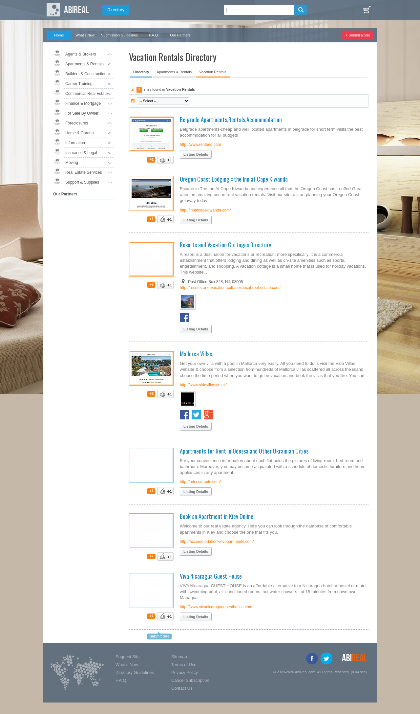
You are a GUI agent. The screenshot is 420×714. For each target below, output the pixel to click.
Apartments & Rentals (84, 64)
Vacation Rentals (212, 72)
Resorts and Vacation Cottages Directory (225, 244)
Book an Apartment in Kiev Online (216, 516)
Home (59, 35)
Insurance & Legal (81, 152)
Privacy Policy (184, 672)
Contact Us (181, 688)
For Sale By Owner (81, 113)
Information (75, 143)
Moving (71, 162)
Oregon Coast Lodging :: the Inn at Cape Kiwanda (234, 179)
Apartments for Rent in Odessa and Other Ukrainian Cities (244, 451)
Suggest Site (128, 656)
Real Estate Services (83, 172)
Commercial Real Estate (86, 93)
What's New (84, 35)
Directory (115, 9)
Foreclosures (76, 123)
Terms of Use (184, 664)
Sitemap (179, 656)
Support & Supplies (82, 182)
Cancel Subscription (190, 680)
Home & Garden (79, 133)
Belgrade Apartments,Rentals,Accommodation (231, 119)
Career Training (79, 83)
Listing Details (195, 154)
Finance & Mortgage (83, 103)
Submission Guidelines (119, 35)
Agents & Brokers (80, 54)
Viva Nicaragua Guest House (211, 576)
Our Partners (180, 35)
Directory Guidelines (135, 672)
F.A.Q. (154, 35)
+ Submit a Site (358, 35)
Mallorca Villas (196, 353)
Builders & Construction (85, 74)
